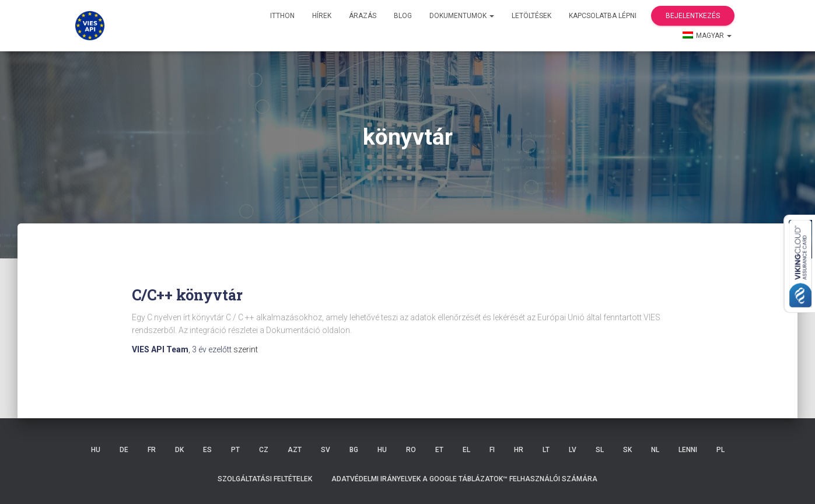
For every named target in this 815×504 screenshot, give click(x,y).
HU (95, 450)
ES (207, 450)
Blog (403, 16)
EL (466, 450)
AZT (295, 450)
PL (720, 450)
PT (235, 450)
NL (655, 450)
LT (546, 450)
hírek (321, 16)
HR (518, 450)
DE (124, 450)
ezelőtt (212, 349)
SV (325, 450)
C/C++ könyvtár (187, 294)
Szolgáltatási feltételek (265, 479)
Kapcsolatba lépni (602, 16)
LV (572, 450)
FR (152, 450)
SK (627, 450)
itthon (282, 16)
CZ (263, 450)
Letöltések (531, 16)
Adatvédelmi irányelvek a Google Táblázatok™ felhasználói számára (464, 479)
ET (439, 450)
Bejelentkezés (693, 16)
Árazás (362, 16)
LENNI (687, 450)
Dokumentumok (461, 16)
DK (179, 450)
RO (411, 450)
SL (600, 450)
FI (492, 450)
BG (353, 450)
